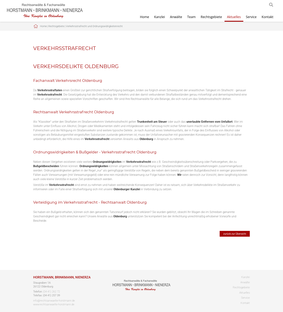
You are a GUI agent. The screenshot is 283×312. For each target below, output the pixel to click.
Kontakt (267, 17)
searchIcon (271, 5)
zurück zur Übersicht (234, 233)
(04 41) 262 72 (51, 291)
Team (191, 17)
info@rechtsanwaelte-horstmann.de (54, 300)
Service (251, 17)
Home (144, 17)
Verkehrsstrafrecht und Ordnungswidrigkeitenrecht (94, 26)
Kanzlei (159, 17)
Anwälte (176, 17)
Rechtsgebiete (211, 17)
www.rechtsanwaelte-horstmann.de (53, 304)
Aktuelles (234, 17)
